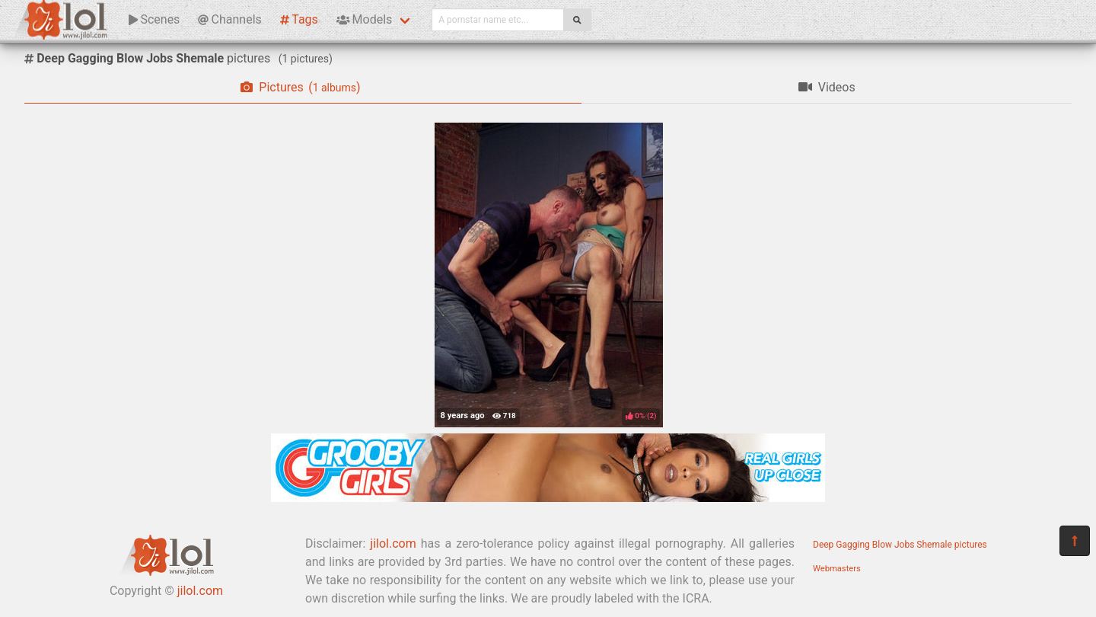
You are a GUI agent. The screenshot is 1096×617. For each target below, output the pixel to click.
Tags (299, 19)
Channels (229, 19)
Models (364, 19)
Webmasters (837, 569)
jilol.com (200, 590)
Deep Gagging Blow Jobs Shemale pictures (900, 544)
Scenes (154, 19)
